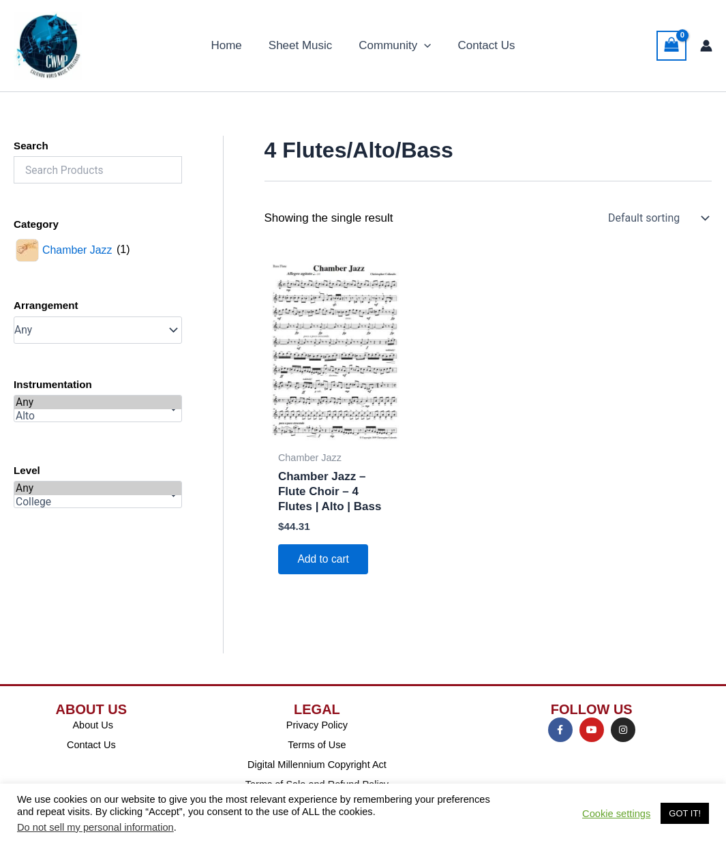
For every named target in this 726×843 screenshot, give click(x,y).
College (97, 502)
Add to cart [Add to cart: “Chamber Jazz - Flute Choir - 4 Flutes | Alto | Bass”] (325, 559)
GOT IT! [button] (685, 813)
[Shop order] (657, 218)
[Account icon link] (706, 46)
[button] (422, 45)
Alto (97, 416)
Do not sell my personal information (95, 827)
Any (97, 402)
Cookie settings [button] (616, 813)
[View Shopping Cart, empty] (671, 46)
